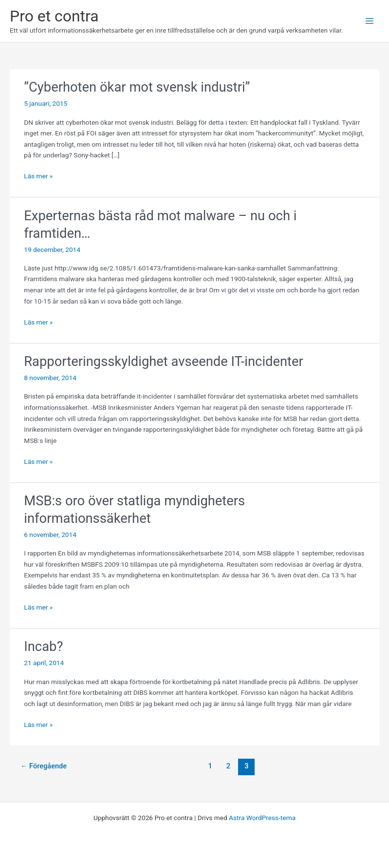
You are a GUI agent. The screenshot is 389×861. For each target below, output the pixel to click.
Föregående (43, 766)
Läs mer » (38, 176)
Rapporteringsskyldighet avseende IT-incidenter (163, 361)
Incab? (43, 646)
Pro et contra (54, 16)
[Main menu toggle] (370, 21)
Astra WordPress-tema (262, 818)
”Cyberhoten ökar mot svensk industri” (137, 87)
